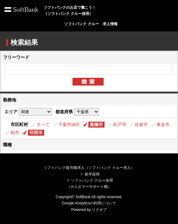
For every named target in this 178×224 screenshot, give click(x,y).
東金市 (163, 124)
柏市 (15, 132)
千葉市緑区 (69, 124)
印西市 (36, 132)
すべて (43, 124)
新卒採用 (92, 174)
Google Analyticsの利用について (89, 203)
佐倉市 (141, 124)
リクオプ (99, 210)
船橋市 (96, 124)
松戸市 (119, 124)
